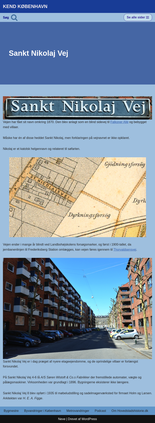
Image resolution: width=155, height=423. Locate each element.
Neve (61, 419)
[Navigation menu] (138, 17)
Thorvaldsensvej (124, 249)
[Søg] (14, 17)
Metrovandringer (77, 410)
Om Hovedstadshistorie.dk (129, 410)
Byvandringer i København (42, 410)
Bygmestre (11, 410)
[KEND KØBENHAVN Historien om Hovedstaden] (25, 6)
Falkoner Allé (119, 122)
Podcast (100, 410)
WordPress (89, 419)
